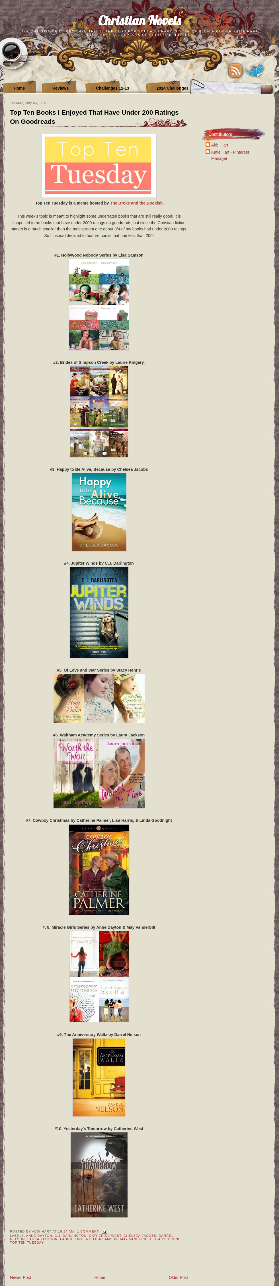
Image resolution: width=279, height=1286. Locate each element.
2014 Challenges (172, 88)
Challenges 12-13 (112, 88)
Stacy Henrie (167, 1239)
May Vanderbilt (135, 1239)
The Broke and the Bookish (136, 203)
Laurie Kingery (75, 1239)
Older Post (178, 1277)
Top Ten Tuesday (27, 1242)
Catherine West (105, 1235)
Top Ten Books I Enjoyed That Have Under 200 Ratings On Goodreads (94, 117)
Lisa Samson (105, 1239)
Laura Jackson (42, 1239)
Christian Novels (139, 20)
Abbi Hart (219, 145)
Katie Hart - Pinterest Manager (230, 155)
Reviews (60, 88)
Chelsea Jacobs (140, 1235)
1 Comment (88, 1231)
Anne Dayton (39, 1235)
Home (19, 88)
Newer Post (20, 1277)
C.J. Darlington (71, 1235)
